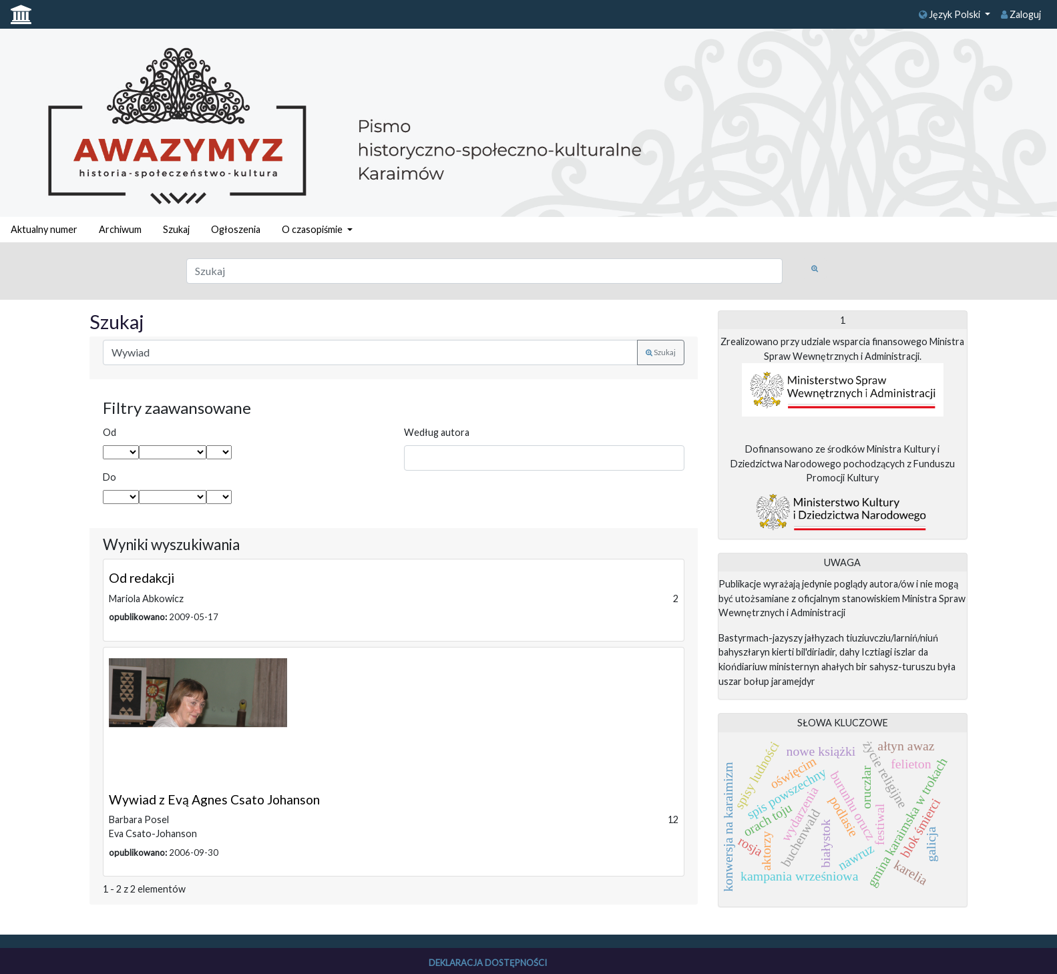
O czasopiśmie (313, 229)
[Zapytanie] (484, 271)
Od (109, 432)
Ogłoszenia (235, 229)
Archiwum (120, 229)
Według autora (436, 432)
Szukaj (176, 229)
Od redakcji (141, 577)
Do (109, 477)
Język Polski (950, 14)
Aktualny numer (44, 229)
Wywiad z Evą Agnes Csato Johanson (214, 799)
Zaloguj (1021, 14)
